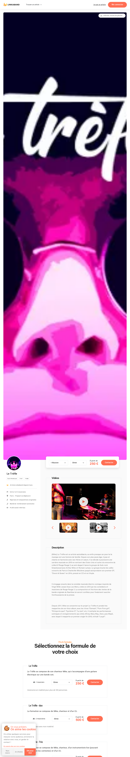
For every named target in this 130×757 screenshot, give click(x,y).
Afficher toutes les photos (112, 15)
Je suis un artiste (99, 5)
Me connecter (117, 5)
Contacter (107, 463)
